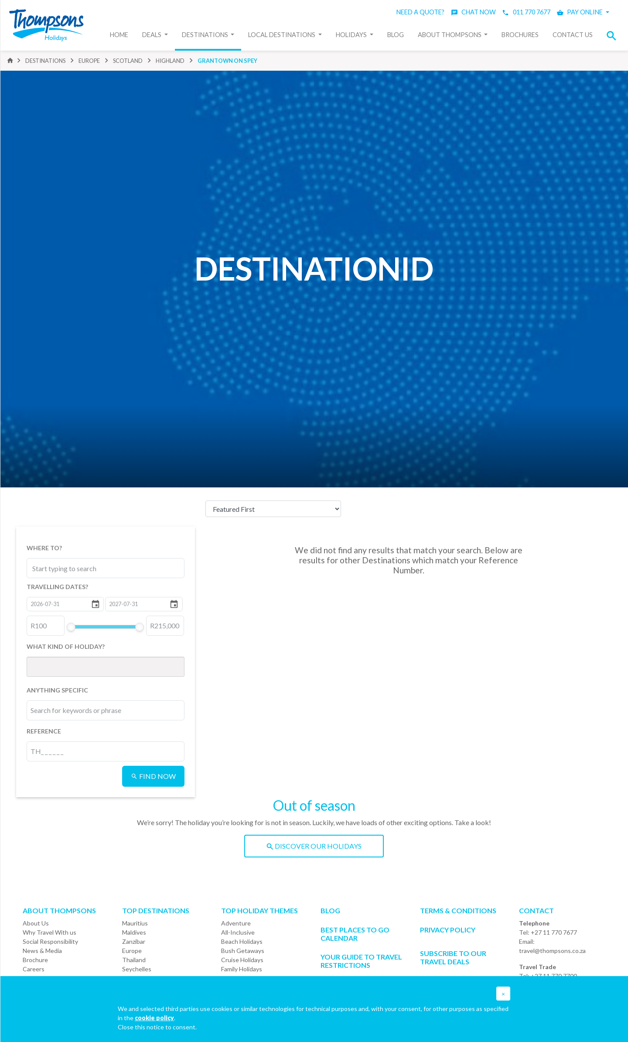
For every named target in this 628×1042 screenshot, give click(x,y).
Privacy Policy (447, 929)
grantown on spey (227, 60)
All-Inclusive (238, 932)
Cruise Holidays (242, 959)
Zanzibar (133, 941)
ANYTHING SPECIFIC (57, 690)
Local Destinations (282, 34)
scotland (128, 60)
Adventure (236, 923)
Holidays (352, 34)
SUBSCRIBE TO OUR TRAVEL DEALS (453, 957)
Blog (395, 34)
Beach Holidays (242, 941)
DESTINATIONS (45, 60)
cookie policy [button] (154, 1017)
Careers (33, 969)
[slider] (70, 627)
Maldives (134, 932)
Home (119, 34)
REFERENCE (44, 731)
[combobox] (71, 568)
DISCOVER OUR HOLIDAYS (314, 846)
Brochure (35, 959)
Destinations (205, 34)
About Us (36, 923)
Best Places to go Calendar (355, 933)
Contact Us (573, 34)
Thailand (134, 959)
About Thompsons (450, 34)
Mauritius (135, 923)
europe (89, 60)
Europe (132, 950)
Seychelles (136, 969)
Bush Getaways (242, 950)
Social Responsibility (50, 941)
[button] (614, 35)
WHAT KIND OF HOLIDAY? (66, 646)
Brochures (520, 34)
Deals (152, 34)
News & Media (42, 950)
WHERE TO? (44, 548)
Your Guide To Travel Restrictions (361, 961)
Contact (536, 910)
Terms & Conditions (458, 910)
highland (170, 60)
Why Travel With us (49, 932)
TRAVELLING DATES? (57, 586)
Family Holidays (241, 969)
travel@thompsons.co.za (552, 950)
